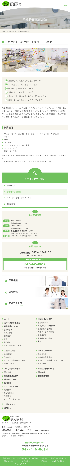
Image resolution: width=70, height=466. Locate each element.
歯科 (39, 341)
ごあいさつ (8, 330)
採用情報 (7, 383)
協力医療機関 (43, 376)
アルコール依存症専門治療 (14, 360)
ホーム (6, 319)
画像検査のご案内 (45, 338)
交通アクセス (9, 404)
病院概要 (7, 336)
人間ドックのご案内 (46, 332)
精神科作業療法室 (14, 192)
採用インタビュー (11, 387)
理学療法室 (11, 186)
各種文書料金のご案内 (13, 345)
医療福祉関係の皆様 (46, 369)
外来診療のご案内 (45, 319)
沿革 (5, 339)
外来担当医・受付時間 (47, 326)
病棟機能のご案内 (11, 376)
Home (3, 31)
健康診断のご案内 (45, 329)
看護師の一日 (9, 390)
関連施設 (41, 372)
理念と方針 (8, 333)
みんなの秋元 (9, 393)
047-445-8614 (35, 264)
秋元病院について (11, 326)
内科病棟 (7, 357)
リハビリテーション (12, 31)
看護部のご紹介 (10, 379)
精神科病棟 (8, 354)
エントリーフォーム (12, 399)
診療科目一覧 (43, 323)
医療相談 (7, 372)
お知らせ (7, 408)
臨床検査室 (42, 335)
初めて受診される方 (12, 323)
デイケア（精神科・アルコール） (51, 360)
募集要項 (7, 396)
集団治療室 (11, 204)
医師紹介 (7, 342)
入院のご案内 (9, 351)
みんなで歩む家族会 (12, 369)
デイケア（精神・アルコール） (19, 198)
